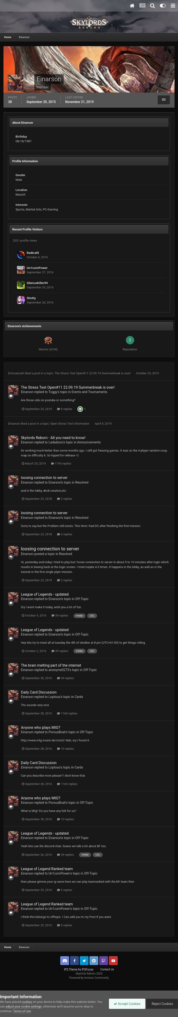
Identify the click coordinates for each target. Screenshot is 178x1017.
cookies (27, 1002)
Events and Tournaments (89, 392)
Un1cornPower (37, 268)
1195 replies (61, 463)
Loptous (54, 697)
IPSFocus (87, 969)
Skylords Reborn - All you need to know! (53, 438)
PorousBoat (56, 732)
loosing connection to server (44, 477)
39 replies (59, 615)
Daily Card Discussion (39, 692)
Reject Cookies (162, 1004)
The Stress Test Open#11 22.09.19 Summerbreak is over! (92, 373)
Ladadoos (55, 442)
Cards (79, 697)
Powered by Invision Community (89, 977)
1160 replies (67, 713)
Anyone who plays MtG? (40, 727)
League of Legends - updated (45, 594)
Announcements (89, 442)
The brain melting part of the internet (51, 665)
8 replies (64, 409)
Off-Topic (82, 599)
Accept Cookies (127, 1004)
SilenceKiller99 (37, 283)
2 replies (64, 498)
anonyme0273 (58, 670)
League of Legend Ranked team (47, 869)
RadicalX (33, 253)
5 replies (64, 890)
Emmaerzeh (16, 373)
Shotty (31, 298)
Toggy (52, 392)
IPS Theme (70, 969)
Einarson (27, 392)
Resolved (82, 482)
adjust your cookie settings (23, 1006)
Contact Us (107, 969)
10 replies (65, 748)
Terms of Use (22, 1011)
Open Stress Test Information (70, 423)
